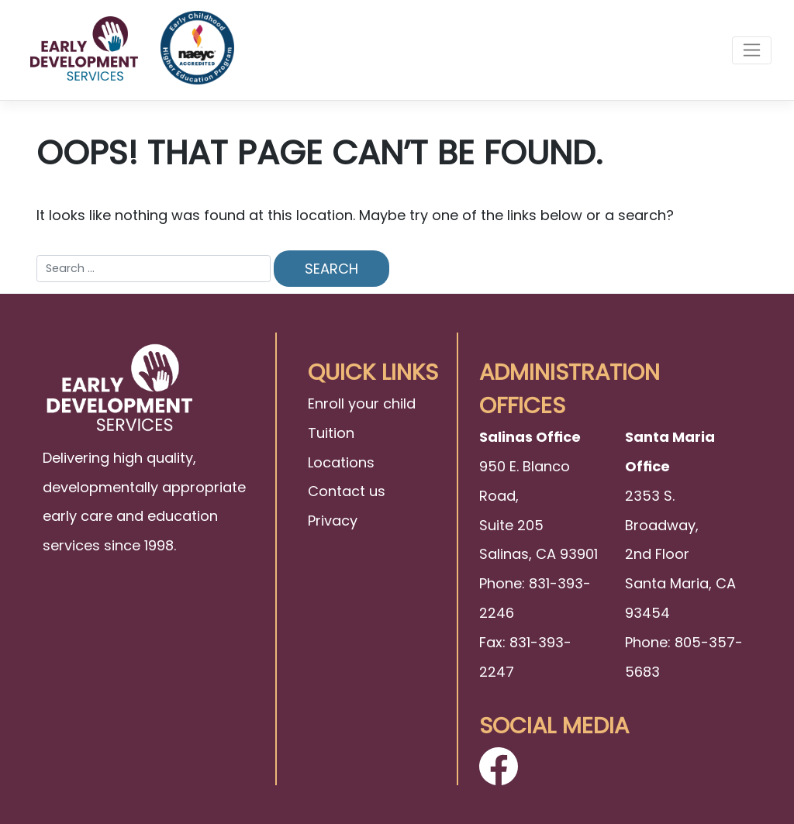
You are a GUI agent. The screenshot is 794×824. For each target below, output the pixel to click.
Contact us (346, 491)
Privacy (332, 520)
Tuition (331, 433)
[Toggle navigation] (752, 50)
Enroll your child (362, 403)
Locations (341, 462)
